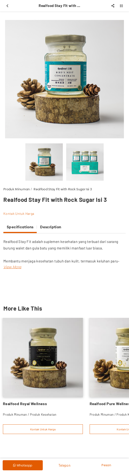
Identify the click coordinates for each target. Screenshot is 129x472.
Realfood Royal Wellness (25, 403)
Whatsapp (22, 465)
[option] (64, 79)
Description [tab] (50, 227)
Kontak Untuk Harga (18, 213)
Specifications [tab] (20, 227)
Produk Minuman (16, 189)
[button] (12, 266)
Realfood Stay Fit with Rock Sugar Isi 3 (63, 189)
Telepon (64, 465)
